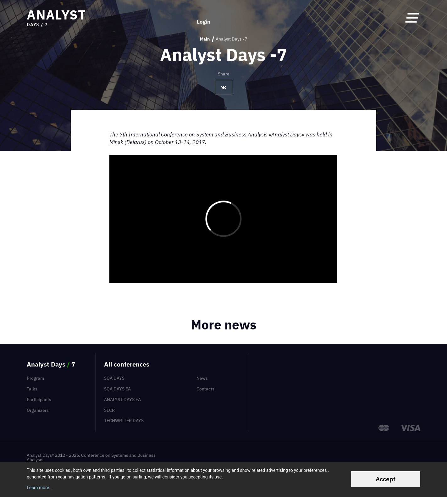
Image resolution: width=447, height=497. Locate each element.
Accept (385, 479)
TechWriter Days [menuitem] (124, 420)
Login (203, 17)
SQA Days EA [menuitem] (117, 389)
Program (35, 378)
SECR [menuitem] (109, 410)
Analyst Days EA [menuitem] (122, 399)
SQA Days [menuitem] (114, 378)
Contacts (205, 389)
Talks (32, 389)
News (202, 378)
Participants (39, 399)
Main (205, 39)
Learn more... (39, 487)
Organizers (38, 410)
